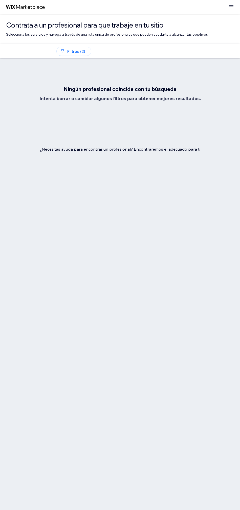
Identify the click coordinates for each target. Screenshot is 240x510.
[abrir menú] (231, 7)
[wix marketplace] (25, 7)
